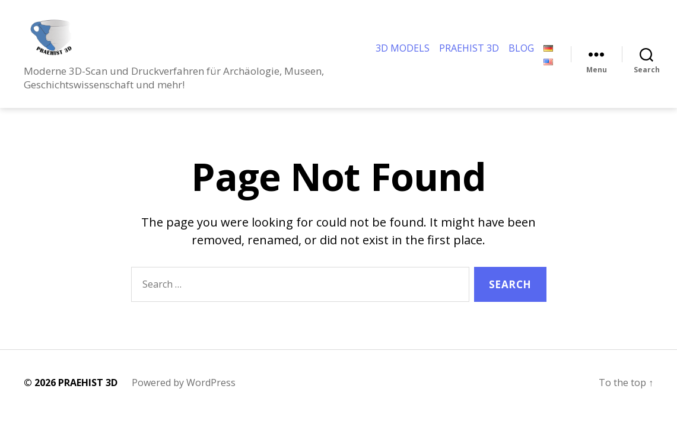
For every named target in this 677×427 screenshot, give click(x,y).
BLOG (521, 54)
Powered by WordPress (184, 394)
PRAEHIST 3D (469, 54)
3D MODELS (403, 54)
